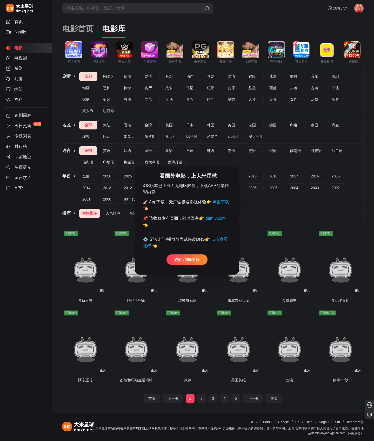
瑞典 (86, 136)
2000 (107, 199)
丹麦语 (316, 151)
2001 (86, 199)
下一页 (253, 398)
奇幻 (335, 76)
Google (283, 422)
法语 (127, 151)
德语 (252, 151)
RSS (253, 422)
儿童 (273, 76)
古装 (314, 88)
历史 (335, 99)
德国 (273, 125)
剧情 (148, 76)
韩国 (210, 125)
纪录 (210, 88)
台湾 (148, 125)
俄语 (273, 151)
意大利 (170, 136)
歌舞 (293, 76)
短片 (106, 99)
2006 (253, 188)
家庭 (86, 99)
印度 (293, 125)
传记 (189, 88)
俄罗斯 (150, 136)
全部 (88, 76)
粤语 (169, 151)
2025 (128, 176)
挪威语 (129, 162)
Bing (309, 422)
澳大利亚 (256, 136)
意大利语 (152, 162)
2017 (294, 176)
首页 (152, 398)
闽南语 (295, 151)
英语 (106, 151)
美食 (273, 99)
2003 (315, 188)
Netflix (108, 76)
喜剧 (210, 76)
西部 (273, 88)
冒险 (252, 76)
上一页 (173, 398)
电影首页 (78, 28)
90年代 (129, 199)
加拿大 (129, 136)
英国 (231, 125)
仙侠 (127, 76)
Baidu (267, 422)
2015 (336, 176)
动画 (86, 88)
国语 (148, 151)
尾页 (274, 398)
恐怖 (106, 88)
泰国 (314, 125)
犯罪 (231, 88)
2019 (253, 176)
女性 (293, 99)
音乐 (314, 76)
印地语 (108, 162)
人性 (252, 99)
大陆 (106, 125)
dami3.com (215, 218)
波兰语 (337, 151)
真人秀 (87, 111)
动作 (189, 76)
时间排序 (89, 213)
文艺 (148, 99)
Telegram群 (355, 422)
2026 (107, 176)
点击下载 (220, 201)
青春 (189, 99)
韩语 (210, 151)
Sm (337, 422)
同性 (210, 99)
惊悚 (127, 88)
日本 (189, 125)
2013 (107, 188)
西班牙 (233, 136)
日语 (189, 151)
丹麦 (335, 125)
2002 (336, 188)
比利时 (191, 136)
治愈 (314, 99)
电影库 (113, 28)
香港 (127, 125)
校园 (127, 99)
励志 (231, 99)
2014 (86, 188)
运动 (169, 99)
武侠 (335, 88)
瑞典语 (87, 162)
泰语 (231, 151)
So (297, 422)
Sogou (324, 422)
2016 (315, 176)
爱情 (231, 76)
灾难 (293, 88)
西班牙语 (175, 162)
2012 (128, 188)
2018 (273, 176)
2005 (273, 188)
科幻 (169, 76)
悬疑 (252, 88)
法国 (252, 125)
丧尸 (148, 88)
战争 (169, 88)
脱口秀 (108, 111)
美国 (169, 125)
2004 (294, 188)
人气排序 (113, 213)
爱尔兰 (212, 136)
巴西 (106, 136)
